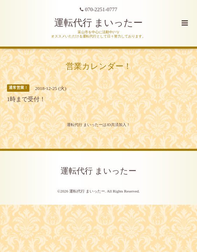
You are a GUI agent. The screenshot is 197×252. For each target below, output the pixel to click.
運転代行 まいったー (98, 23)
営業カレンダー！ (99, 66)
